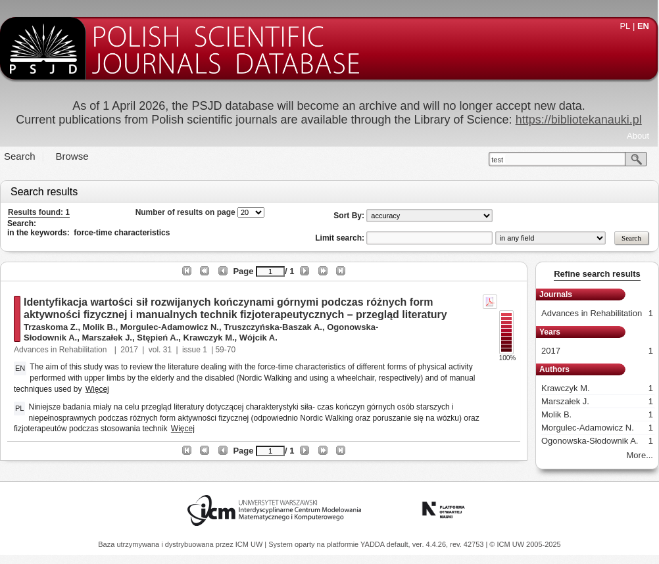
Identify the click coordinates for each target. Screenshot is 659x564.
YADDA (373, 544)
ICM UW (250, 544)
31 (167, 349)
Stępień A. (157, 337)
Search (20, 156)
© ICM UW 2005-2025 (524, 544)
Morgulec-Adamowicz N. (169, 327)
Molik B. (99, 327)
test (497, 160)
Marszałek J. (107, 337)
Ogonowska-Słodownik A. (597, 441)
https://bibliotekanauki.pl (579, 119)
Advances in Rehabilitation (61, 349)
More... (640, 455)
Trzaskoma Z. (51, 327)
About (638, 136)
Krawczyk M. (209, 337)
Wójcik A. (258, 337)
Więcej (97, 389)
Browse (72, 156)
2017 (129, 349)
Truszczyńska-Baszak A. (273, 327)
